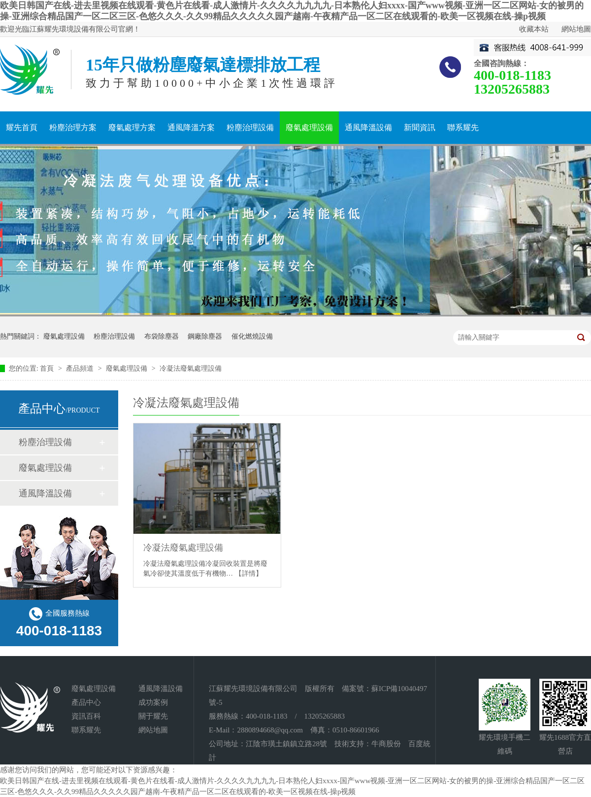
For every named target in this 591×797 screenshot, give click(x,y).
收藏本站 (534, 29)
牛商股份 (386, 744)
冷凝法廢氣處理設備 (191, 368)
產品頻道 (81, 368)
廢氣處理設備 (309, 127)
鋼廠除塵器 (205, 336)
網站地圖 (576, 29)
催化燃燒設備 (252, 336)
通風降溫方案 (191, 127)
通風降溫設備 (368, 127)
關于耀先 (153, 716)
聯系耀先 (463, 127)
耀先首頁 (21, 127)
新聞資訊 (419, 127)
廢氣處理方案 (132, 127)
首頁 (48, 368)
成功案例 (153, 702)
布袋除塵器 (161, 336)
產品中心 (86, 702)
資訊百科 (86, 716)
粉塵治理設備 (250, 127)
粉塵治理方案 (73, 127)
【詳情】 (249, 573)
